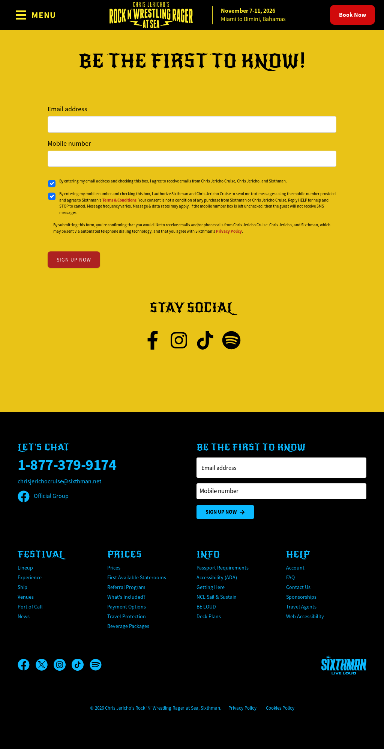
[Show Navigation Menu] (35, 15)
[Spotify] (96, 665)
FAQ (290, 577)
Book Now (352, 15)
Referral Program (126, 587)
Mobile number (69, 143)
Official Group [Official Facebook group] (43, 496)
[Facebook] (27, 665)
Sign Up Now (225, 512)
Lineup (25, 567)
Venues (26, 597)
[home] (192, 15)
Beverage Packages (128, 626)
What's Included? (126, 597)
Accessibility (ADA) (216, 577)
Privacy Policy (229, 231)
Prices (113, 567)
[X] (45, 665)
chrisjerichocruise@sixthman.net (59, 481)
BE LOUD (206, 606)
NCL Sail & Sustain (216, 597)
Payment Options (126, 606)
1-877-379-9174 (67, 465)
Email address (67, 109)
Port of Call (30, 606)
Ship (22, 587)
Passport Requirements (222, 567)
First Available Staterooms (136, 577)
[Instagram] (63, 665)
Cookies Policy (280, 708)
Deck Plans (208, 616)
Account (295, 567)
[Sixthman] (343, 664)
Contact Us (298, 587)
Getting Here (210, 587)
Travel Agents (301, 606)
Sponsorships (301, 597)
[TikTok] (81, 665)
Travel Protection (126, 616)
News (24, 616)
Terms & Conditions (119, 200)
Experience (30, 577)
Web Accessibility (305, 616)
